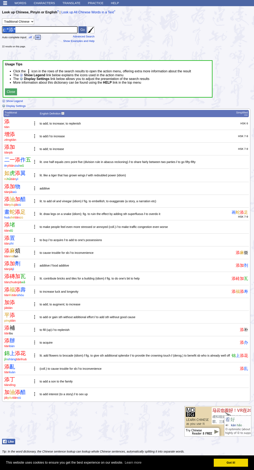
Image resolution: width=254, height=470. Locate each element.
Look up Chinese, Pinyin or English (29, 12)
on (37, 37)
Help (115, 3)
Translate (71, 3)
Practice (95, 3)
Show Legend (12, 101)
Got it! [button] (231, 462)
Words (20, 3)
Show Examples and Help (79, 41)
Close (11, 92)
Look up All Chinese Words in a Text (87, 12)
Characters (44, 3)
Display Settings (14, 105)
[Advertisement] (221, 34)
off (30, 37)
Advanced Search (83, 36)
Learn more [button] (133, 462)
